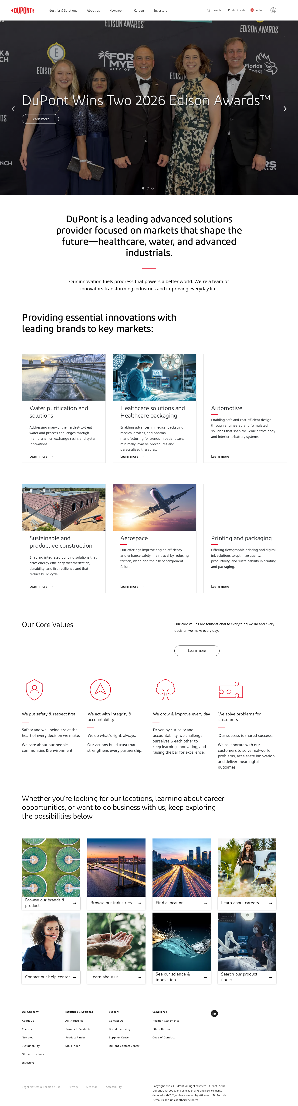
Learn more (40, 119)
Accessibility (114, 1087)
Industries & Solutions (62, 10)
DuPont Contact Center (124, 1046)
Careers (139, 10)
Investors (160, 10)
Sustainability (31, 1046)
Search (214, 10)
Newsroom (117, 10)
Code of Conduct (163, 1037)
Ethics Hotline (161, 1029)
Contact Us (116, 1020)
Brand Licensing (119, 1029)
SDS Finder (72, 1046)
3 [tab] (153, 189)
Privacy (73, 1087)
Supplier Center (119, 1037)
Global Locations (33, 1054)
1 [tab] (144, 189)
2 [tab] (149, 189)
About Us (93, 10)
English (259, 10)
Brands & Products (77, 1029)
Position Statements (165, 1020)
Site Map (92, 1087)
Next (284, 108)
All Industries (74, 1020)
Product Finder (237, 10)
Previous (14, 108)
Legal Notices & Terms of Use (41, 1087)
